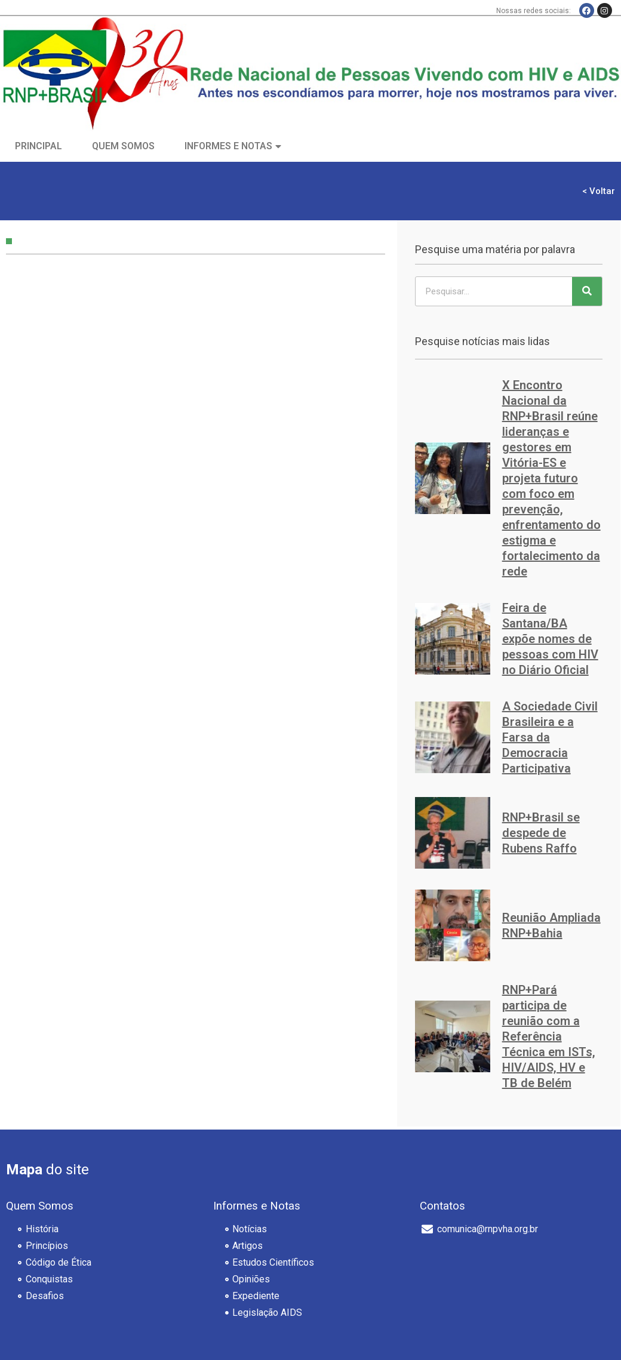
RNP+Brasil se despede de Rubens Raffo (541, 833)
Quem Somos (123, 146)
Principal (38, 146)
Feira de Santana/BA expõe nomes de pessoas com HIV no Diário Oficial (550, 639)
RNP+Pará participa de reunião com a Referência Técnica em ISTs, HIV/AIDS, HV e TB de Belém (548, 1036)
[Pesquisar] (587, 291)
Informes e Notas (228, 146)
